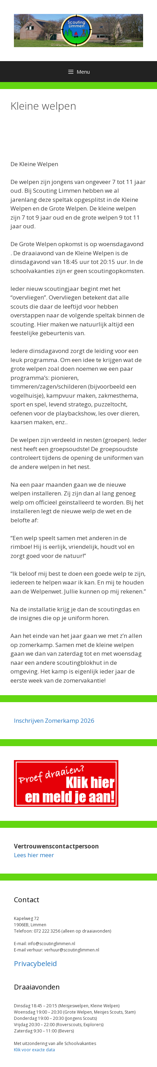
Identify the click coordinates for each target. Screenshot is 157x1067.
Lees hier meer (34, 855)
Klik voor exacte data (34, 1050)
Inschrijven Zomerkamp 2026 (54, 720)
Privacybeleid (35, 963)
